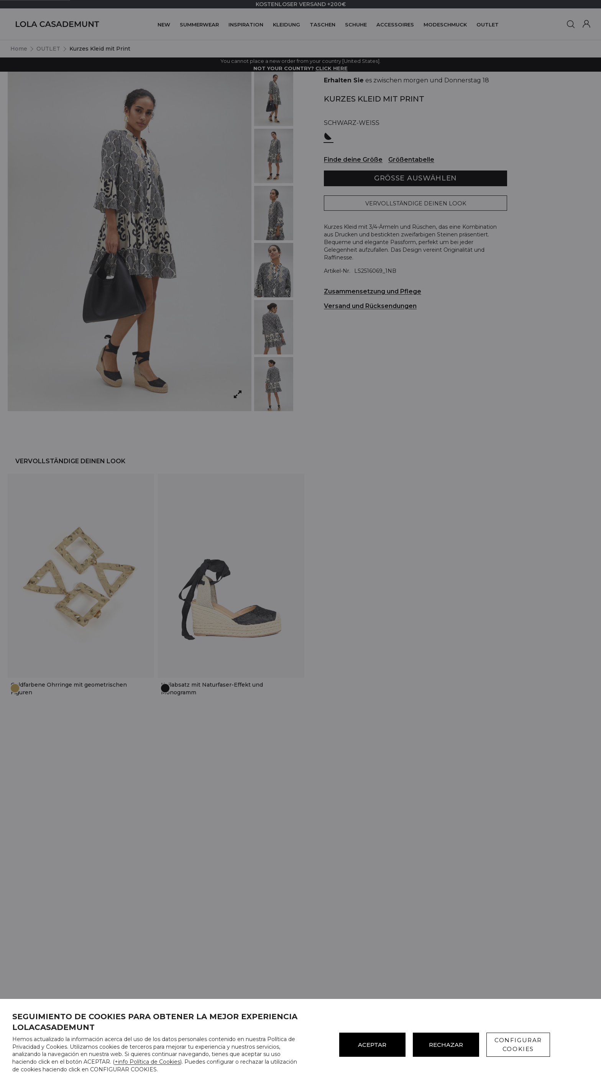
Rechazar (446, 1044)
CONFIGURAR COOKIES (518, 1044)
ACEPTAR (372, 1044)
